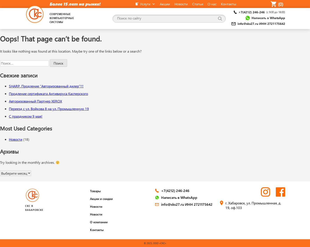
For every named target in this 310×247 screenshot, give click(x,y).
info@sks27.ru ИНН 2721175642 (258, 24)
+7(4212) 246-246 (259, 12)
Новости (15, 139)
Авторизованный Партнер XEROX (35, 101)
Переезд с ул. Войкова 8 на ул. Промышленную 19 (49, 108)
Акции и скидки (101, 199)
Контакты (97, 230)
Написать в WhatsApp (265, 18)
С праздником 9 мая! (25, 116)
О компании (99, 222)
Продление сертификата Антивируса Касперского (48, 93)
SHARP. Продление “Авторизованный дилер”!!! (46, 86)
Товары (95, 191)
